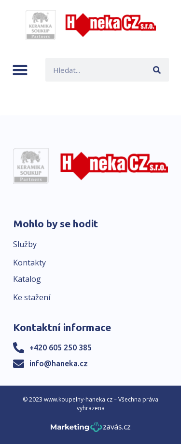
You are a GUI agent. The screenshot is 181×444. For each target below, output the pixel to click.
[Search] (157, 70)
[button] (20, 70)
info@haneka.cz (58, 363)
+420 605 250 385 (60, 347)
